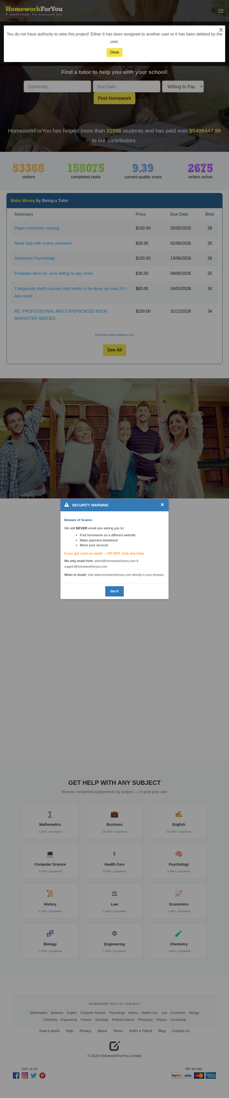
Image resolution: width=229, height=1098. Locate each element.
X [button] (221, 30)
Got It (114, 591)
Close (114, 52)
